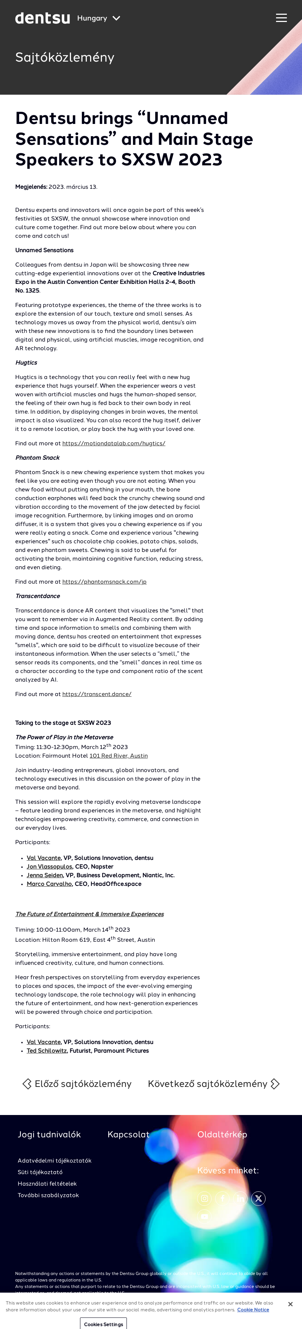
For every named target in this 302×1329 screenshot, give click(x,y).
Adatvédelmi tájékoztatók (55, 1161)
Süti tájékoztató (40, 1173)
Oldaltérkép (222, 1135)
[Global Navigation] (98, 19)
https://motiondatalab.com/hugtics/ (113, 444)
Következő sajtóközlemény (214, 1083)
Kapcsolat (128, 1135)
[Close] (290, 1308)
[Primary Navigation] (281, 18)
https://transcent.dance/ (97, 694)
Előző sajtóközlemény (76, 1083)
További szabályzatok (48, 1196)
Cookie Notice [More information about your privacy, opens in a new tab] (253, 1313)
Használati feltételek (47, 1184)
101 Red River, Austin (119, 756)
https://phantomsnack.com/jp (104, 582)
